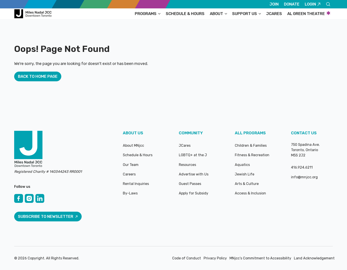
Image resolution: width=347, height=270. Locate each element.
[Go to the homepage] (28, 149)
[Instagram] (29, 198)
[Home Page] (33, 13)
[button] (147, 13)
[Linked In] (39, 198)
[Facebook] (18, 198)
